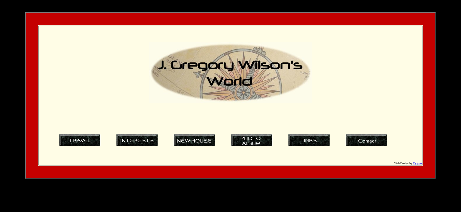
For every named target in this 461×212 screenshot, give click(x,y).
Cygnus (417, 163)
